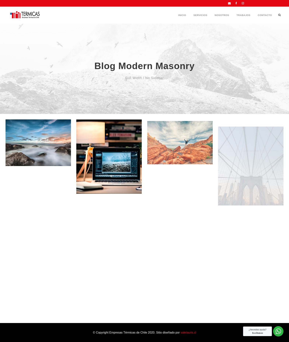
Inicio (182, 15)
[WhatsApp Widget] (278, 331)
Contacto (265, 15)
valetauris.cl (188, 332)
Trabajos (243, 15)
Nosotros (222, 15)
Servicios (200, 15)
